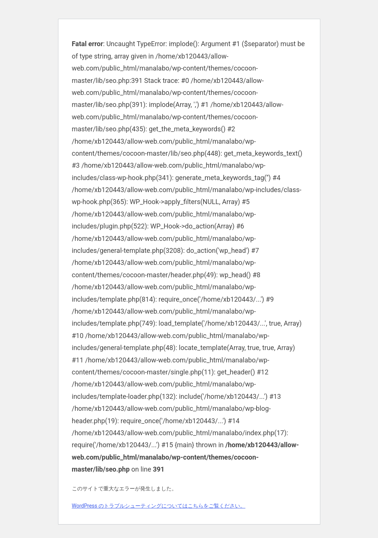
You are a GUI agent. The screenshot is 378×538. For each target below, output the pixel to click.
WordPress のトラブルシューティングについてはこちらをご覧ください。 (159, 506)
